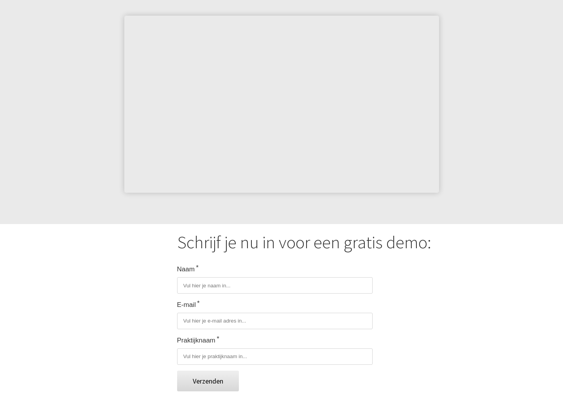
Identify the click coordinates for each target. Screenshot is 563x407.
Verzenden (208, 381)
